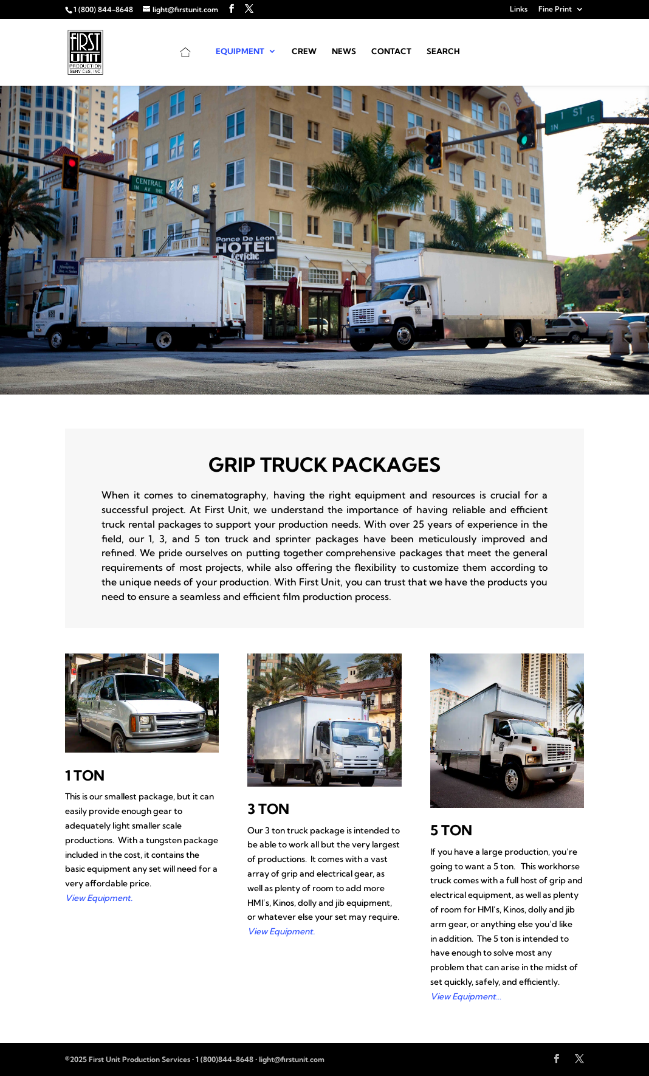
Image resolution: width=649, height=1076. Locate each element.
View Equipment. (98, 897)
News (344, 51)
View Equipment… (465, 996)
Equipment (240, 51)
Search (443, 51)
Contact (391, 51)
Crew (304, 51)
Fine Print (555, 9)
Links (518, 9)
